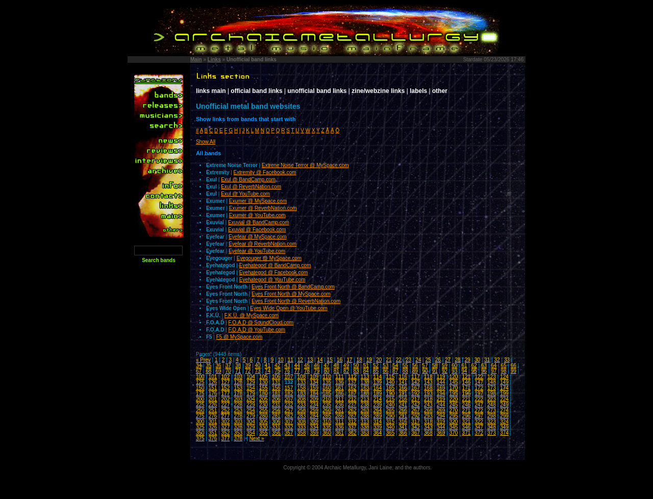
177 (225, 393)
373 (491, 433)
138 (365, 382)
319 (441, 421)
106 (276, 376)
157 (289, 388)
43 (287, 365)
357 (289, 433)
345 (453, 427)
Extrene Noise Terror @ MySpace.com (305, 165)
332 (289, 427)
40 (258, 365)
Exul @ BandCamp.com (248, 179)
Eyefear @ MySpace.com (258, 237)
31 (487, 360)
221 (466, 399)
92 (444, 371)
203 (238, 399)
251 (213, 410)
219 (441, 399)
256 (276, 410)
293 (428, 416)
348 (491, 427)
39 (247, 365)
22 (398, 360)
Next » (256, 438)
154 (250, 388)
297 (478, 416)
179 (250, 393)
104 (250, 376)
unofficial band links (317, 90)
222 (478, 399)
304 (250, 421)
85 (376, 371)
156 (276, 388)
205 (263, 399)
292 (415, 416)
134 (314, 382)
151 (213, 388)
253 (238, 410)
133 (301, 382)
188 (365, 393)
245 (453, 405)
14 (320, 360)
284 (314, 416)
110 (326, 376)
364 (377, 433)
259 (314, 410)
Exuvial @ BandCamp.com (258, 222)
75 (277, 371)
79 (316, 371)
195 (453, 393)
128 (238, 382)
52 (376, 365)
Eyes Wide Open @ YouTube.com (289, 308)
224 (504, 399)
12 (300, 360)
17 (349, 360)
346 (466, 427)
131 (276, 382)
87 (395, 371)
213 (365, 399)
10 (280, 360)
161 (339, 388)
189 (377, 393)
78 (307, 371)
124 (504, 376)
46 (316, 365)
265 (390, 410)
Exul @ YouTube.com (245, 194)
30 (477, 360)
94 (464, 371)
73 (258, 371)
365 (390, 433)
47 (327, 365)
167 (415, 388)
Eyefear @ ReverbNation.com (262, 244)
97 (493, 371)
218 (428, 399)
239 (377, 405)
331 (276, 427)
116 (402, 376)
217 (415, 399)
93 (454, 371)
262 (352, 410)
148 (491, 382)
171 (466, 388)
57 (425, 365)
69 (218, 371)
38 (238, 365)
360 (326, 433)
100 (200, 376)
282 (289, 416)
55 (405, 365)
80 (327, 371)
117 (415, 376)
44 (297, 365)
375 (200, 438)
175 (200, 393)
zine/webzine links (378, 90)
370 (453, 433)
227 (225, 405)
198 (491, 393)
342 (415, 427)
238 (365, 405)
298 (491, 416)
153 (238, 388)
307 (289, 421)
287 (352, 416)
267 (415, 410)
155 (263, 388)
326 (213, 427)
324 (504, 421)
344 (441, 427)
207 (289, 399)
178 (238, 393)
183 (301, 393)
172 (478, 388)
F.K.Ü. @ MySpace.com (251, 315)
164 (377, 388)
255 (263, 410)
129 (250, 382)
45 (307, 365)
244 (441, 405)
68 (208, 371)
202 (225, 399)
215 (390, 399)
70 (228, 371)
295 (453, 416)
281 (276, 416)
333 (301, 427)
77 (297, 371)
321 (466, 421)
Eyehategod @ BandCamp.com (275, 265)
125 (200, 382)
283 (301, 416)
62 (474, 365)
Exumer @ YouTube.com (257, 215)
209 (314, 399)
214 (377, 399)
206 (276, 399)
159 (314, 388)
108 (301, 376)
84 (366, 371)
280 (263, 416)
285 (326, 416)
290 (390, 416)
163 (365, 388)
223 (491, 399)
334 (314, 427)
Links (214, 59)
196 (466, 393)
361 (339, 433)
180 (263, 393)
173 (491, 388)
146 (466, 382)
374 (504, 433)
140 (390, 382)
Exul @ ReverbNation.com (251, 186)
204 (250, 399)
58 (435, 365)
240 (390, 405)
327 (225, 427)
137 (352, 382)
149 (504, 382)
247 (478, 405)
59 (444, 365)
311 (339, 421)
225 (200, 405)
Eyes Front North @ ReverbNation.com (296, 301)
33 (507, 360)
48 (336, 365)
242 (415, 405)
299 (504, 416)
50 (356, 365)
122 (478, 376)
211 (339, 399)
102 (225, 376)
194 (441, 393)
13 (310, 360)
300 (200, 421)
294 (441, 416)
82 (346, 371)
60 (454, 365)
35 (208, 365)
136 (339, 382)
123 (491, 376)
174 (504, 388)
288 (365, 416)
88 (405, 371)
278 (238, 416)
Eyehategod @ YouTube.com (272, 279)
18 (359, 360)
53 (385, 365)
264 (377, 410)
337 (352, 427)
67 (199, 371)
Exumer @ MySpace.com (258, 201)
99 (513, 371)
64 (493, 365)
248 (491, 405)
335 (326, 427)
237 (352, 405)
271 (466, 410)
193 (428, 393)
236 (339, 405)
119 (441, 376)
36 (218, 365)
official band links (256, 90)
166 (402, 388)
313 (365, 421)
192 (415, 393)
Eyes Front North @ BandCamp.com (293, 287)
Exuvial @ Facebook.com (257, 229)
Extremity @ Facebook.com (265, 172)
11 (290, 360)
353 (238, 433)
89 (415, 371)
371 (466, 433)
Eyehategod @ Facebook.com (273, 272)
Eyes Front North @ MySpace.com (291, 294)
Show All (205, 142)
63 (484, 365)
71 (238, 371)
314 (377, 421)
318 (428, 421)
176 (213, 393)
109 (314, 376)
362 (352, 433)
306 (276, 421)
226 (213, 405)
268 (428, 410)
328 (238, 427)
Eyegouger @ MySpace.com (269, 258)
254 (250, 410)
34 (199, 365)
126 (213, 382)
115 (390, 376)
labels (418, 90)
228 (238, 405)
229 (250, 405)
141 (402, 382)
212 (352, 399)
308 (301, 421)
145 (453, 382)
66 (513, 365)
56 (415, 365)
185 (326, 393)
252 (225, 410)
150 (200, 388)
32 (497, 360)
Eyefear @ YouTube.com (257, 251)
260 (326, 410)
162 (352, 388)
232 (289, 405)
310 (326, 421)
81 (336, 371)
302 (225, 421)
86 (385, 371)
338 (365, 427)
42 (277, 365)
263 (365, 410)
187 (352, 393)
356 (276, 433)
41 (267, 365)
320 (453, 421)
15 (330, 360)
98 (504, 371)
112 (352, 376)
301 (213, 421)
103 (238, 376)
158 (301, 388)
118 (428, 376)
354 (250, 433)
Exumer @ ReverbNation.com (263, 208)
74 (267, 371)
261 (339, 410)
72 (247, 371)
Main (196, 59)
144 (441, 382)
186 (339, 393)
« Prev (203, 360)
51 (366, 365)
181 (276, 393)
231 (276, 405)
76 (287, 371)
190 (390, 393)
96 (484, 371)
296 (466, 416)
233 (301, 405)
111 (339, 376)
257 (289, 410)
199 (504, 393)
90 (425, 371)
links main (211, 90)
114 (377, 376)
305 (263, 421)
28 (457, 360)
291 (402, 416)
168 (428, 388)
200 (200, 399)
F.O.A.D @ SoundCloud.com (261, 322)
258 (301, 410)
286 (339, 416)
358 (301, 433)
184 (314, 393)
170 (453, 388)
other (439, 90)
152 (225, 388)
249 (504, 405)
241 (402, 405)
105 (263, 376)
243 (428, 405)
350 (200, 433)
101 (213, 376)
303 (238, 421)
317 (415, 421)
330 (263, 427)
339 (377, 427)
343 (428, 427)
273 (491, 410)
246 (466, 405)
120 (453, 376)
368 (428, 433)
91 (435, 371)
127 (225, 382)
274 (504, 410)
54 (395, 365)
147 (478, 382)
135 (326, 382)
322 (478, 421)
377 (225, 438)
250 (200, 410)
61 (464, 365)
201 (213, 399)
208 (301, 399)
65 (504, 365)
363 (365, 433)
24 (418, 360)
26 (438, 360)
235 (326, 405)
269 (441, 410)
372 (478, 433)
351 (213, 433)
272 (478, 410)
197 (478, 393)
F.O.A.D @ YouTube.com (257, 329)
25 (428, 360)
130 (263, 382)
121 (466, 376)
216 (402, 399)
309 (314, 421)
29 (467, 360)
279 (250, 416)
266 (402, 410)
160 (326, 388)
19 (369, 360)
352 (225, 433)
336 (339, 427)
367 (415, 433)
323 (491, 421)
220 (453, 399)
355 (263, 433)
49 (346, 365)
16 (339, 360)
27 (447, 360)
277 (225, 416)
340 (390, 427)
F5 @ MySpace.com (239, 337)
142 (415, 382)
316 (402, 421)
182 (289, 393)
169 (441, 388)
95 (474, 371)
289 (377, 416)
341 (402, 427)
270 (453, 410)
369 (441, 433)
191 (402, 393)
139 (377, 382)
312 (352, 421)
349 (504, 427)
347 (478, 427)
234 (314, 405)
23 (408, 360)
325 (200, 427)
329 (250, 427)
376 (213, 438)
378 (238, 438)
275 (200, 416)
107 (289, 376)
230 (263, 405)
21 (389, 360)
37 (228, 365)
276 (213, 416)
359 (314, 433)
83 (356, 371)
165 (390, 388)
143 (428, 382)
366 (402, 433)
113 (365, 376)
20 (379, 360)
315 (390, 421)
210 (326, 399)
